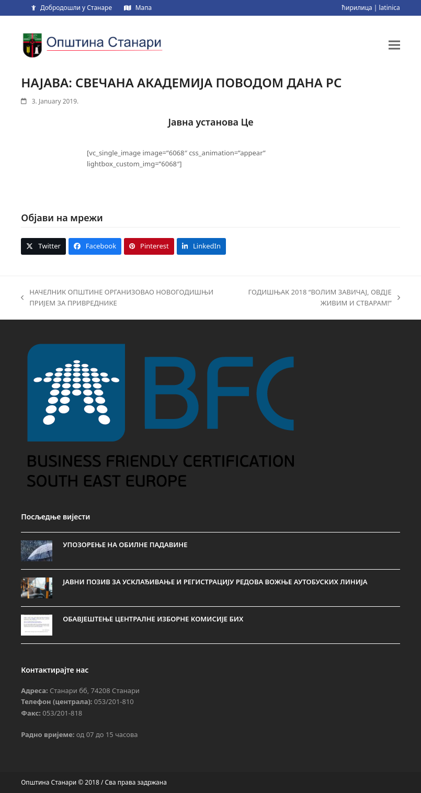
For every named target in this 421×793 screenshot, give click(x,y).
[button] (394, 44)
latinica (389, 7)
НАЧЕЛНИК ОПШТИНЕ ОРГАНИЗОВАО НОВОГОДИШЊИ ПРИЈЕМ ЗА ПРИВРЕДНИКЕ (117, 298)
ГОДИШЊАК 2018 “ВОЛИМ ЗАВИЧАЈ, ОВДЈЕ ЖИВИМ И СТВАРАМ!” (318, 298)
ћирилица (357, 7)
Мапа (143, 7)
